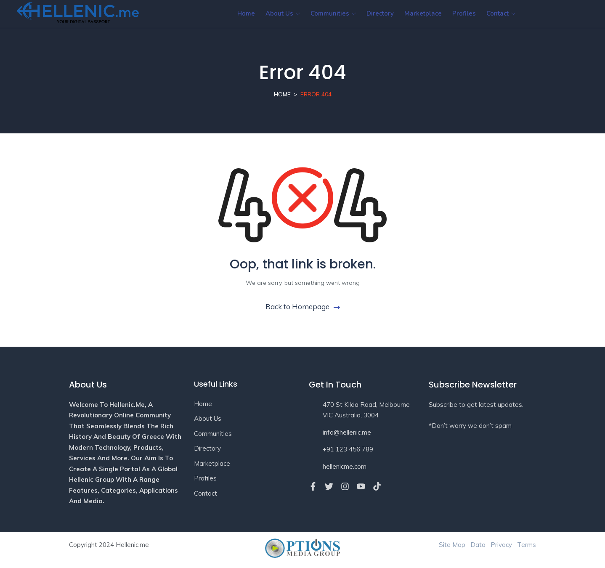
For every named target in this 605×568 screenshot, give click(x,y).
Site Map (452, 545)
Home (246, 13)
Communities (333, 13)
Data (478, 545)
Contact (500, 13)
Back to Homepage (302, 306)
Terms (526, 545)
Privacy (501, 545)
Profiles (464, 13)
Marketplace (423, 13)
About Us (282, 13)
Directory (380, 13)
